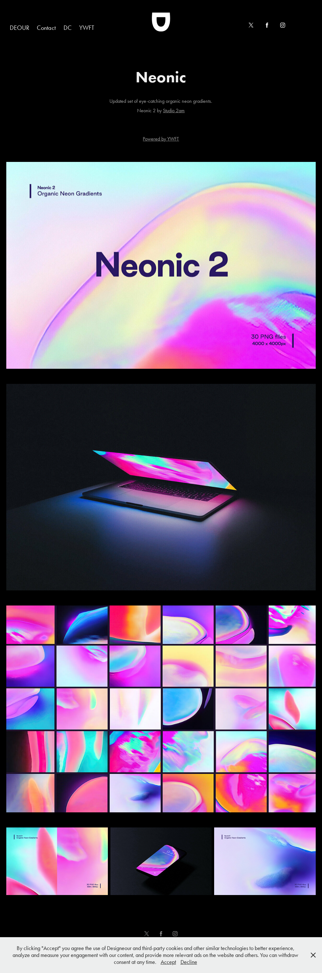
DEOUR (19, 27)
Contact (46, 27)
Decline (188, 962)
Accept (168, 962)
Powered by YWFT (161, 139)
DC (68, 27)
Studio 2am (174, 110)
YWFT (86, 27)
